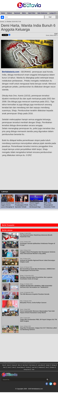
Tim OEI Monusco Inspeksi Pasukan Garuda (34, 294)
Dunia (9, 367)
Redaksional (41, 367)
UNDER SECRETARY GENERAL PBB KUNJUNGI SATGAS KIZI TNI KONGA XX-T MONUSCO (36, 286)
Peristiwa (28, 367)
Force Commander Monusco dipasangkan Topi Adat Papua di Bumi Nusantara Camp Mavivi (37, 311)
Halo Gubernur (42, 13)
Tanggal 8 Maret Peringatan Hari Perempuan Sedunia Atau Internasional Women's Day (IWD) (37, 252)
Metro (24, 13)
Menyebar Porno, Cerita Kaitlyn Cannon (33, 302)
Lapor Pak (34, 367)
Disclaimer (52, 367)
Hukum (9, 13)
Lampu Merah (41, 365)
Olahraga (54, 365)
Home (3, 13)
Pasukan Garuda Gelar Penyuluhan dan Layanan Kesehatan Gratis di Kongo (36, 278)
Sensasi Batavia (20, 367)
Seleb (13, 367)
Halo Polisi (31, 13)
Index (33, 369)
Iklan (47, 367)
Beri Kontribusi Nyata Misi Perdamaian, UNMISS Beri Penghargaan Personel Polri (37, 269)
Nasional (17, 13)
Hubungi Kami (27, 369)
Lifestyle (48, 365)
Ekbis (4, 367)
